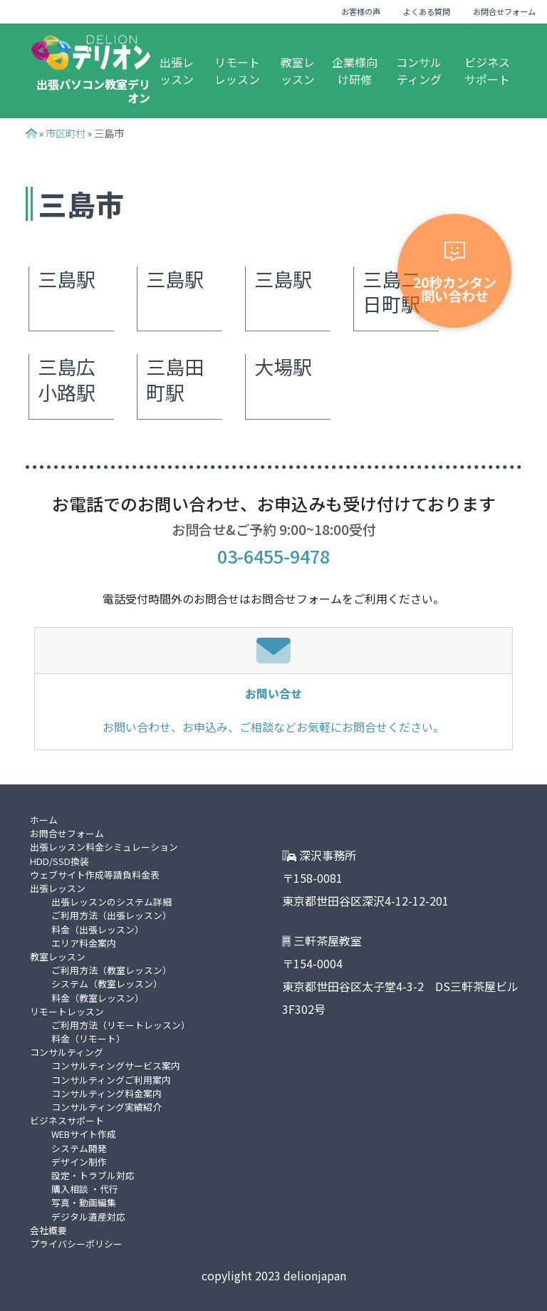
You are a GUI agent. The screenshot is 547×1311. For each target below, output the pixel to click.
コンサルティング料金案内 (106, 1093)
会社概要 (48, 1230)
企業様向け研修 (354, 70)
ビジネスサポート (487, 70)
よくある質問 (426, 11)
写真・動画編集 (83, 1202)
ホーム (44, 819)
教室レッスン (298, 70)
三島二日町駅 (391, 291)
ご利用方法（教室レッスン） (111, 970)
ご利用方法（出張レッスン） (111, 915)
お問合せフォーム (504, 11)
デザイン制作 (79, 1161)
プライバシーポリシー (76, 1243)
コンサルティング (419, 70)
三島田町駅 (175, 379)
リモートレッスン (237, 70)
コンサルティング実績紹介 (106, 1107)
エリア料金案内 (83, 943)
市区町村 (65, 132)
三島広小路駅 (66, 379)
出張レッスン (177, 70)
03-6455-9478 (273, 556)
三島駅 (66, 278)
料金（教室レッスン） (97, 998)
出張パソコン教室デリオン (93, 91)
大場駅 (283, 366)
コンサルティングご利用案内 (111, 1080)
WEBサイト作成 (83, 1134)
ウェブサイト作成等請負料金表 (95, 874)
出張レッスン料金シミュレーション (104, 847)
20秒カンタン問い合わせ (454, 274)
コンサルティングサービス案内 (115, 1065)
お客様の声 (360, 11)
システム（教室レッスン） (106, 983)
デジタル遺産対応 (88, 1216)
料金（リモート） (88, 1038)
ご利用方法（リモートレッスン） (120, 1025)
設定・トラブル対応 (93, 1175)
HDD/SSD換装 (59, 861)
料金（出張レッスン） (97, 929)
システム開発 (79, 1148)
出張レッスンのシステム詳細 (111, 901)
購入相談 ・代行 (84, 1189)
